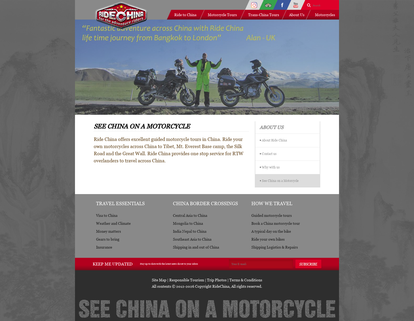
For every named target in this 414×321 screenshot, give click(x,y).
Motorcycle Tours (222, 14)
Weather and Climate (113, 223)
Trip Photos (217, 280)
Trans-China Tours (263, 14)
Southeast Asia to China (192, 239)
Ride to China (185, 14)
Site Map (159, 280)
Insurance (104, 247)
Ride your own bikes (268, 239)
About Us (296, 14)
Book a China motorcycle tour (275, 223)
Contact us (269, 154)
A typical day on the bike (271, 231)
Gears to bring (107, 239)
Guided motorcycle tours (271, 215)
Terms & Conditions (245, 280)
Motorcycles (325, 14)
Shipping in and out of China (196, 247)
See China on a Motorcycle (280, 181)
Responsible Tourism (186, 280)
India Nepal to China (189, 231)
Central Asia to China (190, 215)
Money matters (108, 231)
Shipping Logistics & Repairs (274, 247)
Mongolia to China (188, 223)
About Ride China (274, 140)
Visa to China (106, 215)
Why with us (271, 167)
